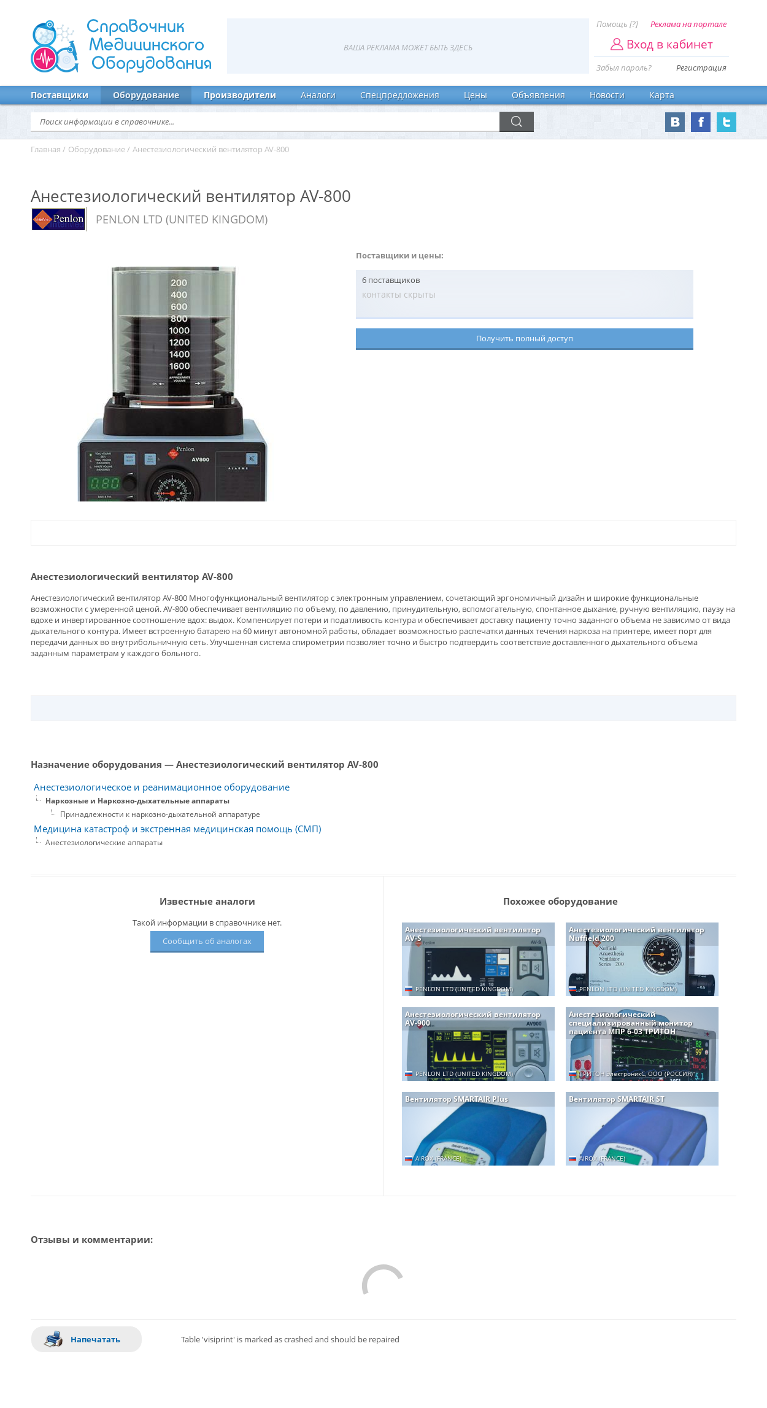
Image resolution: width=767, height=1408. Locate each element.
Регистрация (701, 67)
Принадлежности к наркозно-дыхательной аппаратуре (160, 814)
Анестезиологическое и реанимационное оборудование (162, 787)
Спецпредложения (399, 95)
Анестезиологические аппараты (104, 842)
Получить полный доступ (524, 338)
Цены (475, 95)
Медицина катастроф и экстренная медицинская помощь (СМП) (177, 828)
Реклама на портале (688, 23)
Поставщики (59, 95)
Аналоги (318, 95)
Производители (240, 95)
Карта (661, 95)
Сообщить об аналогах (207, 940)
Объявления (538, 95)
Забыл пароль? (624, 67)
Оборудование (146, 95)
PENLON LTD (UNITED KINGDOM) (182, 219)
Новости (607, 95)
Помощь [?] (617, 23)
